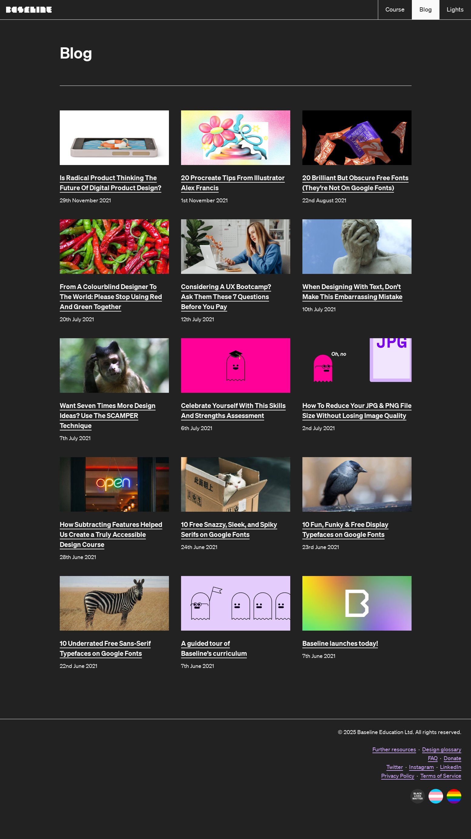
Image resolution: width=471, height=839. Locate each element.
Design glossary (441, 749)
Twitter (394, 766)
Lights (455, 9)
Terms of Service (440, 775)
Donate (452, 758)
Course (395, 9)
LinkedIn (450, 766)
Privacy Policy (397, 775)
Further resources (394, 749)
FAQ (433, 758)
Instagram (421, 766)
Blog (425, 9)
